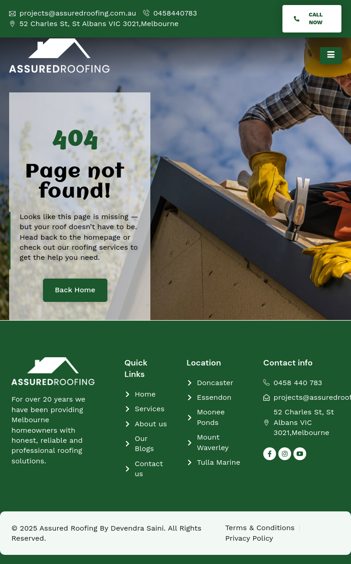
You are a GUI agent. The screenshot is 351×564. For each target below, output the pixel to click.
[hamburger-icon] (331, 55)
